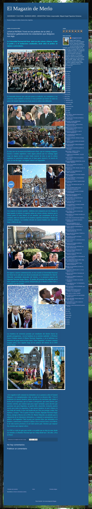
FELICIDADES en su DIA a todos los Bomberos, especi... (74, 302)
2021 (65, 84)
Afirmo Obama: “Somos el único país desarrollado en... (74, 212)
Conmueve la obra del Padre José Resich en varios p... (73, 254)
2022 (65, 82)
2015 (65, 96)
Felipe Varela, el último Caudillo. (73, 293)
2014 (65, 98)
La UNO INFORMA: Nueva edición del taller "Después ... (74, 299)
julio (67, 110)
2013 (65, 320)
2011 (65, 324)
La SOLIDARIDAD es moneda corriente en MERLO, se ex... (74, 205)
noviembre (68, 102)
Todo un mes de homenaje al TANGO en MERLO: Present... (75, 234)
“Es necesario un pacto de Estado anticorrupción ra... (73, 237)
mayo (67, 309)
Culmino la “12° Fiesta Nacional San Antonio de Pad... (74, 208)
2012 (65, 322)
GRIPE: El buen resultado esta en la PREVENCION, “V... (74, 128)
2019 (65, 88)
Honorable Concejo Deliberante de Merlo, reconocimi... (73, 172)
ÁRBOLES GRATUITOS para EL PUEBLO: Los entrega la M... (73, 290)
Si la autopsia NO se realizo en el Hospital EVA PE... (73, 135)
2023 (65, 80)
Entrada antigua (53, 489)
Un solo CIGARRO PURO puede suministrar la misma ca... (73, 188)
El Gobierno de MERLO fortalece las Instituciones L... (74, 277)
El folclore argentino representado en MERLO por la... (74, 227)
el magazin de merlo (77, 38)
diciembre (68, 100)
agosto (67, 108)
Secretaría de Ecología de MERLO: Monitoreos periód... (73, 244)
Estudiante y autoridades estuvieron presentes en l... (73, 220)
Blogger (54, 501)
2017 (65, 92)
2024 (65, 78)
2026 (65, 73)
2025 (65, 76)
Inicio (33, 489)
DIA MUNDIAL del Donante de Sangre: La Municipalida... (74, 192)
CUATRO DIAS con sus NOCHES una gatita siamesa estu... (74, 247)
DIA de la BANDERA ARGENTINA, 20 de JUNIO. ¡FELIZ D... (75, 162)
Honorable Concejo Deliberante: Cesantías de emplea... (73, 122)
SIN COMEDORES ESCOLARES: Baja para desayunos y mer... (74, 260)
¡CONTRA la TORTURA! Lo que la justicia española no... (73, 132)
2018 (65, 90)
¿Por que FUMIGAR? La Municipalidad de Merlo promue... (74, 178)
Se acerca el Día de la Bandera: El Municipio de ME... (73, 250)
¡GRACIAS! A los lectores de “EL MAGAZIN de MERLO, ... (73, 195)
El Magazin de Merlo (29, 8)
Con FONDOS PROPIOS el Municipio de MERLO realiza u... (75, 257)
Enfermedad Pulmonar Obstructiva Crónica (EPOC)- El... (73, 230)
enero (67, 317)
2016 (65, 94)
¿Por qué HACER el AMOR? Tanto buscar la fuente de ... (73, 264)
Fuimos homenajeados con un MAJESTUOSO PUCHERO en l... (74, 224)
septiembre (68, 106)
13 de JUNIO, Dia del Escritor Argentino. (74, 217)
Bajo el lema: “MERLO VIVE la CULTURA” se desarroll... (72, 152)
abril (67, 311)
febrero (67, 315)
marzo (67, 313)
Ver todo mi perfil (67, 67)
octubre (68, 104)
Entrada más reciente (13, 489)
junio (67, 112)
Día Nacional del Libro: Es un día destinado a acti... (73, 202)
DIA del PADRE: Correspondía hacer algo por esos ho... (74, 198)
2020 (65, 86)
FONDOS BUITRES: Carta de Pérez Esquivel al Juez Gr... (74, 125)
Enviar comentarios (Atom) (20, 491)
